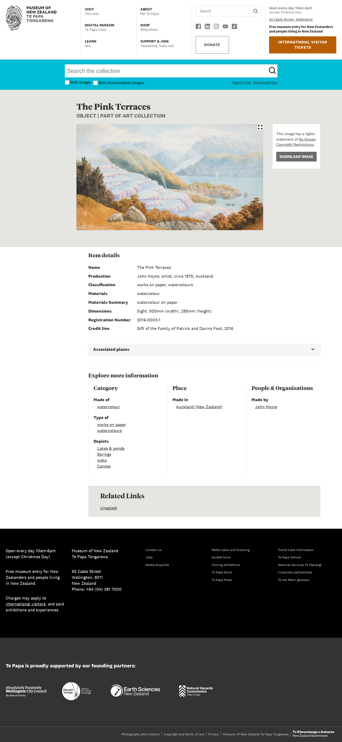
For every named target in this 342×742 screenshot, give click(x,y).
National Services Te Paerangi (300, 565)
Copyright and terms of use (184, 734)
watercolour (108, 406)
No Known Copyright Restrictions (296, 142)
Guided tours (221, 557)
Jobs (149, 557)
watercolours (109, 430)
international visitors (25, 604)
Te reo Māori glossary (293, 580)
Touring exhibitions (226, 565)
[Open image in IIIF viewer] (260, 127)
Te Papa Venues (289, 557)
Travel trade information (296, 550)
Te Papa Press (222, 580)
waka (102, 460)
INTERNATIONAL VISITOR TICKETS (302, 45)
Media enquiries (157, 565)
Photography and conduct (140, 734)
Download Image (296, 156)
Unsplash (108, 508)
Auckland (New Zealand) (199, 406)
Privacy (213, 734)
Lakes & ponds (110, 448)
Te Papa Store (222, 572)
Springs (104, 454)
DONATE (212, 44)
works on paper (111, 424)
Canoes (104, 466)
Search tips (242, 82)
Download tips (265, 82)
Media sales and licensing (231, 550)
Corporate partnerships (295, 572)
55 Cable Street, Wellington (291, 19)
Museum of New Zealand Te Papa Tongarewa (256, 734)
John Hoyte (266, 406)
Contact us (154, 550)
